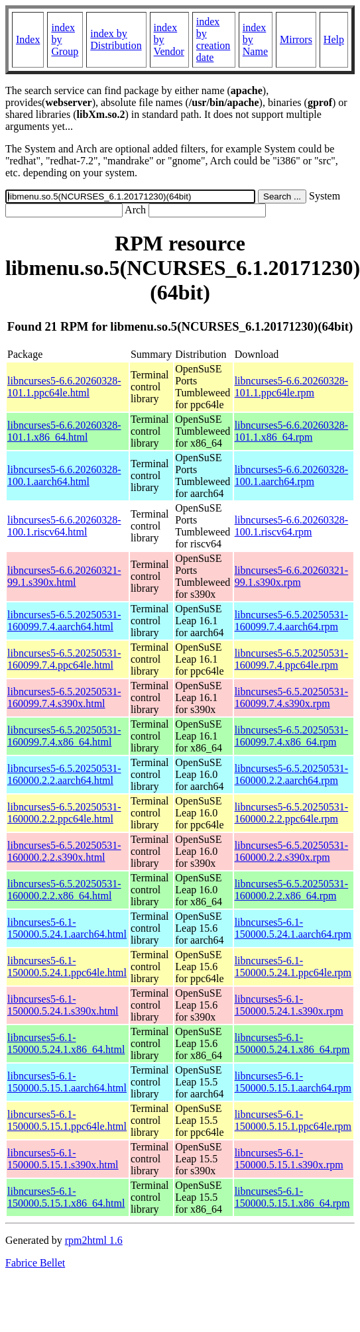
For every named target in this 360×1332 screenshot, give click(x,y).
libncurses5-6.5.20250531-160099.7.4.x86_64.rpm (292, 736)
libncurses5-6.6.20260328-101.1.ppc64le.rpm (292, 386)
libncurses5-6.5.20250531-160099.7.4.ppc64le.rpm (292, 659)
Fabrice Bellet (35, 1262)
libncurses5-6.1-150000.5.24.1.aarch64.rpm (293, 928)
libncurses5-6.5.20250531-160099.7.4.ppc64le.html (64, 659)
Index (28, 39)
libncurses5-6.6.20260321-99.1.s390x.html (64, 576)
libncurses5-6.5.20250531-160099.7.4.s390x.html (64, 697)
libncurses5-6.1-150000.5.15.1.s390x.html (63, 1158)
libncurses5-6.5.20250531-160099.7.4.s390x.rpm (292, 697)
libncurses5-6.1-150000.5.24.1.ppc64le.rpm (293, 966)
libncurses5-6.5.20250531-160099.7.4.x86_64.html (64, 736)
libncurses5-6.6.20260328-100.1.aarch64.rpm (292, 475)
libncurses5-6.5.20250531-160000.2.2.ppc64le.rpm (292, 812)
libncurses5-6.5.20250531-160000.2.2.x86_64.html (64, 889)
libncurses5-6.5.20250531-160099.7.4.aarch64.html (64, 620)
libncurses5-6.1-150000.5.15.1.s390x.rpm (289, 1158)
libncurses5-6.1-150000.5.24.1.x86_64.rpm (292, 1043)
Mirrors (296, 39)
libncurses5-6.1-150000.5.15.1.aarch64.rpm (293, 1081)
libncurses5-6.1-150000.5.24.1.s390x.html (63, 1005)
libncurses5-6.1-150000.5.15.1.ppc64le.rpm (293, 1120)
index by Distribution (115, 39)
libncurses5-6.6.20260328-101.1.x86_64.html (64, 431)
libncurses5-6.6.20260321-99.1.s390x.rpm (292, 576)
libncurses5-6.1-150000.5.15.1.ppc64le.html (67, 1120)
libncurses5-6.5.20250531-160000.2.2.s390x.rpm (292, 851)
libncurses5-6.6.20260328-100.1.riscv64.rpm (292, 525)
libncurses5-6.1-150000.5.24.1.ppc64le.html (67, 966)
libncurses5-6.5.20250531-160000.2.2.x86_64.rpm (292, 889)
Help (334, 39)
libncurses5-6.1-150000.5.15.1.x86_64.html (66, 1197)
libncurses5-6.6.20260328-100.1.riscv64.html (64, 525)
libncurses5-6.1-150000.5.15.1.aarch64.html (67, 1081)
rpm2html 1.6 (94, 1240)
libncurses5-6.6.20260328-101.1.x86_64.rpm (292, 431)
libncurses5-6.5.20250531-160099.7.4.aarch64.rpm (292, 620)
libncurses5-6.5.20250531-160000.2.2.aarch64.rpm (292, 774)
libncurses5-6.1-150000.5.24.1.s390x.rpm (289, 1005)
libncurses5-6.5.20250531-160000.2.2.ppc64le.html (64, 812)
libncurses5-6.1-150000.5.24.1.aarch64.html (67, 928)
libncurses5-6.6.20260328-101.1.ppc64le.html (64, 386)
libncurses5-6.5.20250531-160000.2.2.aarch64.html (64, 774)
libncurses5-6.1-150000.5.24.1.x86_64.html (66, 1043)
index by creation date (213, 39)
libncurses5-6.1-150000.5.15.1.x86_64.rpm (292, 1197)
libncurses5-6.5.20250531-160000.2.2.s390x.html (64, 851)
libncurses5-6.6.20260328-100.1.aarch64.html (64, 475)
